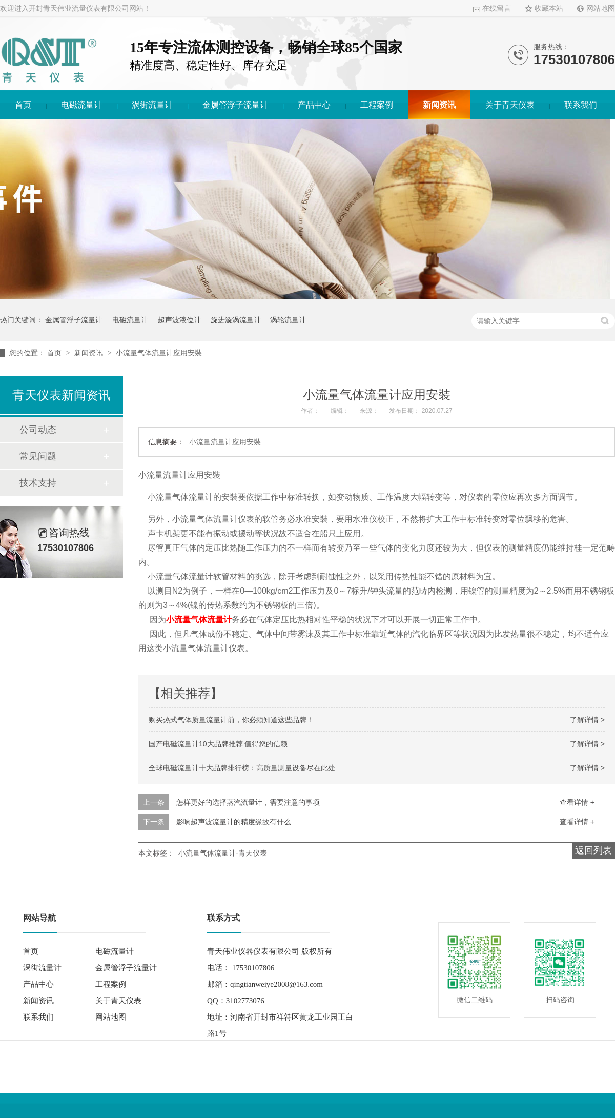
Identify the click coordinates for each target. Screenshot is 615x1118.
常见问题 (37, 456)
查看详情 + (577, 802)
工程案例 (376, 104)
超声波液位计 (179, 320)
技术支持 (37, 483)
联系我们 (580, 104)
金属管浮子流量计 (235, 104)
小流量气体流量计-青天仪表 (222, 853)
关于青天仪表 (510, 104)
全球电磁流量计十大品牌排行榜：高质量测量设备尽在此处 (242, 768)
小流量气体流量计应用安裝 (159, 353)
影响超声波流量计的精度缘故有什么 (233, 822)
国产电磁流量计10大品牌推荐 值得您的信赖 (218, 744)
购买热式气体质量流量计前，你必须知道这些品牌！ (231, 720)
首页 (23, 104)
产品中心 (314, 104)
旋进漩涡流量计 (236, 320)
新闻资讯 (439, 104)
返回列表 (593, 850)
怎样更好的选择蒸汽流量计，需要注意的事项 (248, 802)
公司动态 (37, 429)
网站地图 (600, 8)
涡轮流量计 (288, 320)
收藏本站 (549, 8)
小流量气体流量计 (199, 619)
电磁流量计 (81, 104)
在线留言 (496, 8)
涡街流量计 (152, 104)
